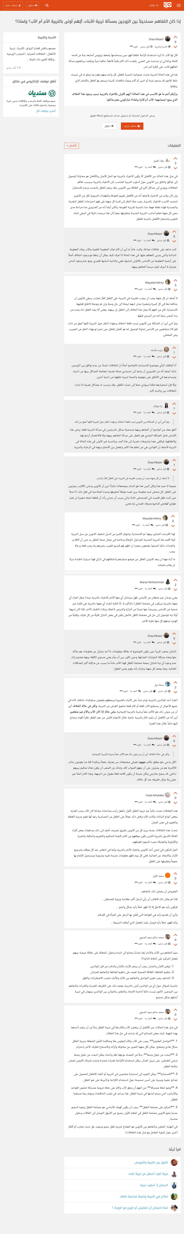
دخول (109, 126)
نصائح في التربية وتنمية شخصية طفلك (144, 1209)
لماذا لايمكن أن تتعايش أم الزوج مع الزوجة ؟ (140, 1220)
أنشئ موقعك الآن (46, 111)
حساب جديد (132, 126)
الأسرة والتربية (162, 47)
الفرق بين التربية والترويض (151, 1175)
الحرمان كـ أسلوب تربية (154, 1197)
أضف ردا (150, 167)
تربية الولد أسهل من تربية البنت (148, 1186)
